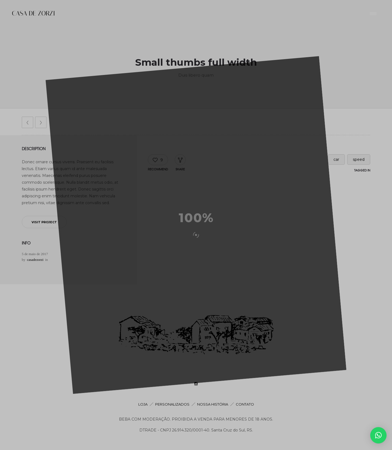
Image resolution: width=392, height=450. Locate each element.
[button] (378, 435)
